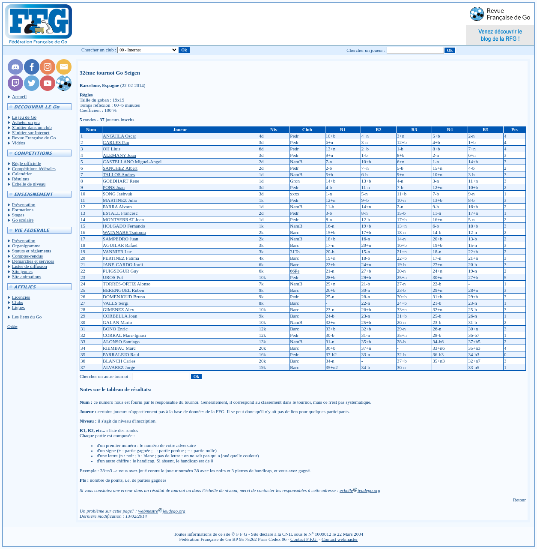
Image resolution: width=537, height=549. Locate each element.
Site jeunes (22, 271)
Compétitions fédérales (34, 168)
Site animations (26, 276)
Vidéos (18, 142)
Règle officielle (26, 163)
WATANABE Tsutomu (124, 232)
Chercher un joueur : (365, 50)
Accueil (19, 96)
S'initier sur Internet (31, 132)
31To (294, 251)
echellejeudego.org (360, 490)
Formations (22, 209)
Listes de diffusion (29, 266)
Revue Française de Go (34, 137)
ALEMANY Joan (119, 155)
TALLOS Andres (119, 174)
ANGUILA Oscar (119, 135)
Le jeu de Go (24, 117)
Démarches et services (33, 261)
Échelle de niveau (28, 183)
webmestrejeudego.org (161, 510)
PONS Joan (114, 187)
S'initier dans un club (32, 127)
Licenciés (21, 297)
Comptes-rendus (27, 255)
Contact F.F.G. (304, 539)
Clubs (17, 302)
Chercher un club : (98, 49)
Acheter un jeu (26, 122)
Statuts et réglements (31, 250)
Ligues (18, 307)
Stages (18, 214)
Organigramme (26, 245)
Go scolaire (22, 219)
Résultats (20, 178)
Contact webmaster (340, 539)
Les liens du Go (27, 316)
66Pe (294, 270)
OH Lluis (111, 148)
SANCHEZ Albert (120, 168)
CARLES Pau (116, 142)
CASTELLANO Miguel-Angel (132, 161)
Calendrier (22, 173)
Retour (519, 499)
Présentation (23, 204)
